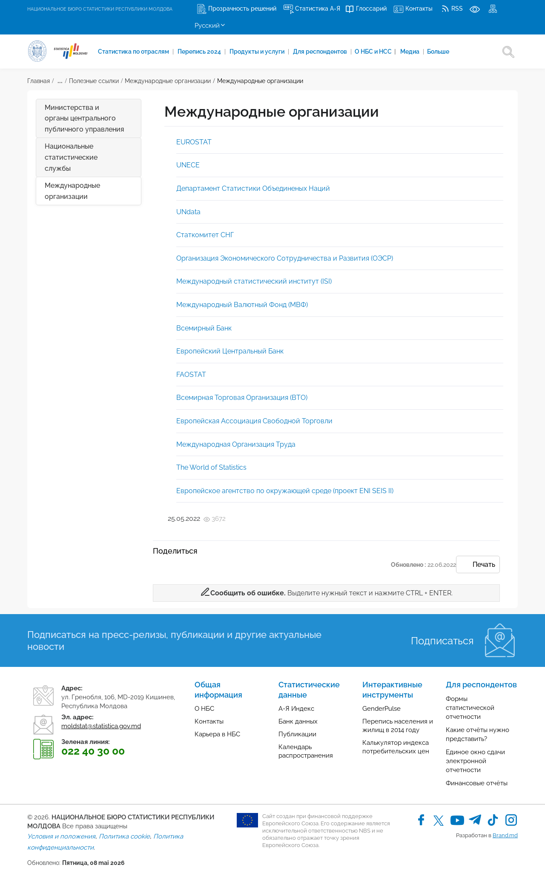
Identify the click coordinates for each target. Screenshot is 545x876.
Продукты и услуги (257, 51)
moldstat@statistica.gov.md (101, 726)
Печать (478, 565)
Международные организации (168, 81)
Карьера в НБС (217, 734)
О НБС (204, 708)
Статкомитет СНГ (205, 235)
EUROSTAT (194, 142)
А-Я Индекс (296, 708)
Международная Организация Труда (235, 444)
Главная (38, 81)
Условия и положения (61, 836)
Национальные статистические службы (71, 157)
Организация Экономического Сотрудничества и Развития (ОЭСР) (284, 258)
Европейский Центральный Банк (230, 351)
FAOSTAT (191, 375)
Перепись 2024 (200, 51)
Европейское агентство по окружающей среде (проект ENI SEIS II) (284, 491)
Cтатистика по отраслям (134, 51)
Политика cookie (124, 836)
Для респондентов (320, 51)
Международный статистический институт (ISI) (254, 281)
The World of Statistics (211, 467)
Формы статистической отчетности (470, 708)
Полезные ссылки (94, 81)
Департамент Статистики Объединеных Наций (253, 188)
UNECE (188, 165)
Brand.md (505, 835)
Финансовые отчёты (477, 783)
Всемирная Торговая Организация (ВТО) (241, 397)
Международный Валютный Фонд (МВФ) (242, 305)
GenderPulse (381, 708)
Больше (438, 51)
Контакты (209, 721)
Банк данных (298, 721)
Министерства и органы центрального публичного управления (84, 118)
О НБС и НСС (375, 51)
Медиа (410, 51)
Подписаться (442, 641)
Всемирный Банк (204, 328)
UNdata (188, 212)
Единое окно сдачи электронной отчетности (475, 761)
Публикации (297, 734)
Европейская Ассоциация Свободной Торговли (254, 421)
